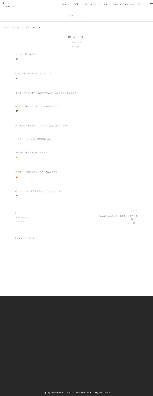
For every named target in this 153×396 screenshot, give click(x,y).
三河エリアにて (22, 217)
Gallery (75, 4)
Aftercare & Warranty (123, 4)
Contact (141, 4)
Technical (103, 4)
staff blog (17, 27)
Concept (64, 4)
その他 (27, 27)
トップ (6, 27)
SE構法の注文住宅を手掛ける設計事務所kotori (72, 392)
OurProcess (89, 4)
